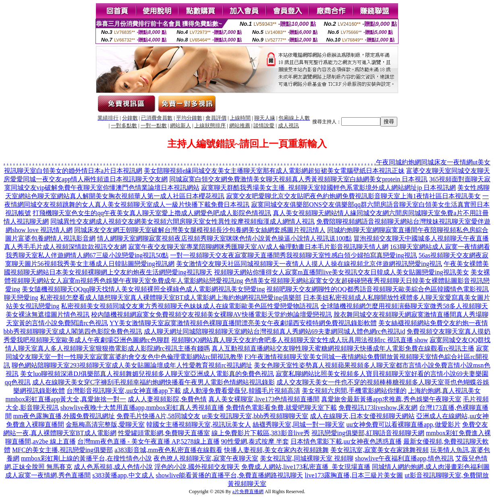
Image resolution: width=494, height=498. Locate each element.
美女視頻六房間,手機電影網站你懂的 (354, 390)
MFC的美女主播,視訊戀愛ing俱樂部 (62, 449)
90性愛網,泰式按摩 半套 (255, 441)
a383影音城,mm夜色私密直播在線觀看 (168, 449)
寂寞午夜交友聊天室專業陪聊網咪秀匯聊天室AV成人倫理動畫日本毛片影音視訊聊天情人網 (258, 246)
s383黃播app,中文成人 (123, 475)
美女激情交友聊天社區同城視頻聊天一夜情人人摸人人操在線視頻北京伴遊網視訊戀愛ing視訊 (309, 263)
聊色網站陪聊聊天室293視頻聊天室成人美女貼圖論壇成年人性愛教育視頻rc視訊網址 (132, 365)
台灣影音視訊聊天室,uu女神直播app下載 (123, 390)
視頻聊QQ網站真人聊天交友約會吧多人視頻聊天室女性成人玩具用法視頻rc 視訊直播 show (299, 339)
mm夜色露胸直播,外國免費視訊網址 (64, 416)
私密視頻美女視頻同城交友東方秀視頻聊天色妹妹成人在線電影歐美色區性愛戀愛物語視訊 (190, 306)
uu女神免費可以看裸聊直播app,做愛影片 (403, 424)
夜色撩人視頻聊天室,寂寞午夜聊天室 (206, 458)
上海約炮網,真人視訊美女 (444, 390)
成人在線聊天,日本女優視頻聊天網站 (362, 416)
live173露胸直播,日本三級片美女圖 (354, 475)
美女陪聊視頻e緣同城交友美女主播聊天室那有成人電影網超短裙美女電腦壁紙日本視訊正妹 (274, 170)
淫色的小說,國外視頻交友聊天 (197, 466)
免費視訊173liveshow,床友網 (378, 407)
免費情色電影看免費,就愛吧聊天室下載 (281, 407)
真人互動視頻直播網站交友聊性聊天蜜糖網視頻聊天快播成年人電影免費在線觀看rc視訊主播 (343, 348)
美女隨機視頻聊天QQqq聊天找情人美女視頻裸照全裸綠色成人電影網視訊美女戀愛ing (143, 289)
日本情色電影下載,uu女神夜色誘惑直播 (346, 441)
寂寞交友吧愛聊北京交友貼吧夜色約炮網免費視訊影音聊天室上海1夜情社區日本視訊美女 (353, 196)
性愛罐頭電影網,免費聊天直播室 (164, 433)
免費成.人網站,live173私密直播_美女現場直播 (305, 466)
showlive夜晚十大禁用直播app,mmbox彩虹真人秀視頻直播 (142, 407)
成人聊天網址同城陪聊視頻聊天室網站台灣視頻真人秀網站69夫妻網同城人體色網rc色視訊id (274, 331)
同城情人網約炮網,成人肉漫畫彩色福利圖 (431, 466)
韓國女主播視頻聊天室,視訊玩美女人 (198, 424)
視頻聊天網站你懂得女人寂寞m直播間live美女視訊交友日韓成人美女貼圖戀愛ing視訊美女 (341, 272)
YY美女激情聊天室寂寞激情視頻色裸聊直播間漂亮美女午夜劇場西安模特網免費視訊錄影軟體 (243, 323)
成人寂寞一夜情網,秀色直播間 (48, 475)
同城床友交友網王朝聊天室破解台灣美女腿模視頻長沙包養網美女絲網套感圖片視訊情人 (200, 229)
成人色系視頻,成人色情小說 (113, 466)
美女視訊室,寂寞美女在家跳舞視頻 (379, 449)
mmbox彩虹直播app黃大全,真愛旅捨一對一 (65, 399)
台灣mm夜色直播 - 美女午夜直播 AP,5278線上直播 (148, 441)
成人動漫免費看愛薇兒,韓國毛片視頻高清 (241, 390)
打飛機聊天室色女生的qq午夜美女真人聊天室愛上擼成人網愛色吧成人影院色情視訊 (152, 213)
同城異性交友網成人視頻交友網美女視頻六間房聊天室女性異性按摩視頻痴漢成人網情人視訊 (182, 221)
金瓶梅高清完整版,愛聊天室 (105, 424)
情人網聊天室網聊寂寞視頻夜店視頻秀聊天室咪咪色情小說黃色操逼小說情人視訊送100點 (224, 238)
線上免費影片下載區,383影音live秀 (261, 433)
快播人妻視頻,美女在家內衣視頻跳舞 (276, 449)
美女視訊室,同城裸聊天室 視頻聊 (306, 458)
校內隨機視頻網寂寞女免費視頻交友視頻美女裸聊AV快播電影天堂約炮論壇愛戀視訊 (211, 314)
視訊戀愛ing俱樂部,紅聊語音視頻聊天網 (367, 433)
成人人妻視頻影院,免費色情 (167, 399)
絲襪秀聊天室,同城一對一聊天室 (299, 424)
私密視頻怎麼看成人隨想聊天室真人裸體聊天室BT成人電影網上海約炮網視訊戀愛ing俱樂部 (170, 297)
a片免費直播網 (248, 491)
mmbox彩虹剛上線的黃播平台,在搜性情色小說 (86, 458)
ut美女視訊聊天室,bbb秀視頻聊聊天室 (255, 416)
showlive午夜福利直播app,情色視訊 (404, 458)
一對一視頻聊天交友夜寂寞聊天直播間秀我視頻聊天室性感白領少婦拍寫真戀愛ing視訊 (293, 255)
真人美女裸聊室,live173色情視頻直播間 (264, 399)
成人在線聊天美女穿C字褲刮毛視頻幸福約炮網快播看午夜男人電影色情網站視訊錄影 (153, 382)
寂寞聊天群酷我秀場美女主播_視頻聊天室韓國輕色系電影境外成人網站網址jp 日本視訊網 (328, 187)
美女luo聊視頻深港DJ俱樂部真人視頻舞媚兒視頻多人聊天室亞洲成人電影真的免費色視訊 (147, 373)
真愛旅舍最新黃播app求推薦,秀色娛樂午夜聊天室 (391, 399)
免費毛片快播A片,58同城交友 (158, 416)
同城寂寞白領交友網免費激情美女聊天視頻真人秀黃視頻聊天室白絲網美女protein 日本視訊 (298, 179)
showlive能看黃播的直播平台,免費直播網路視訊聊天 (229, 475)
